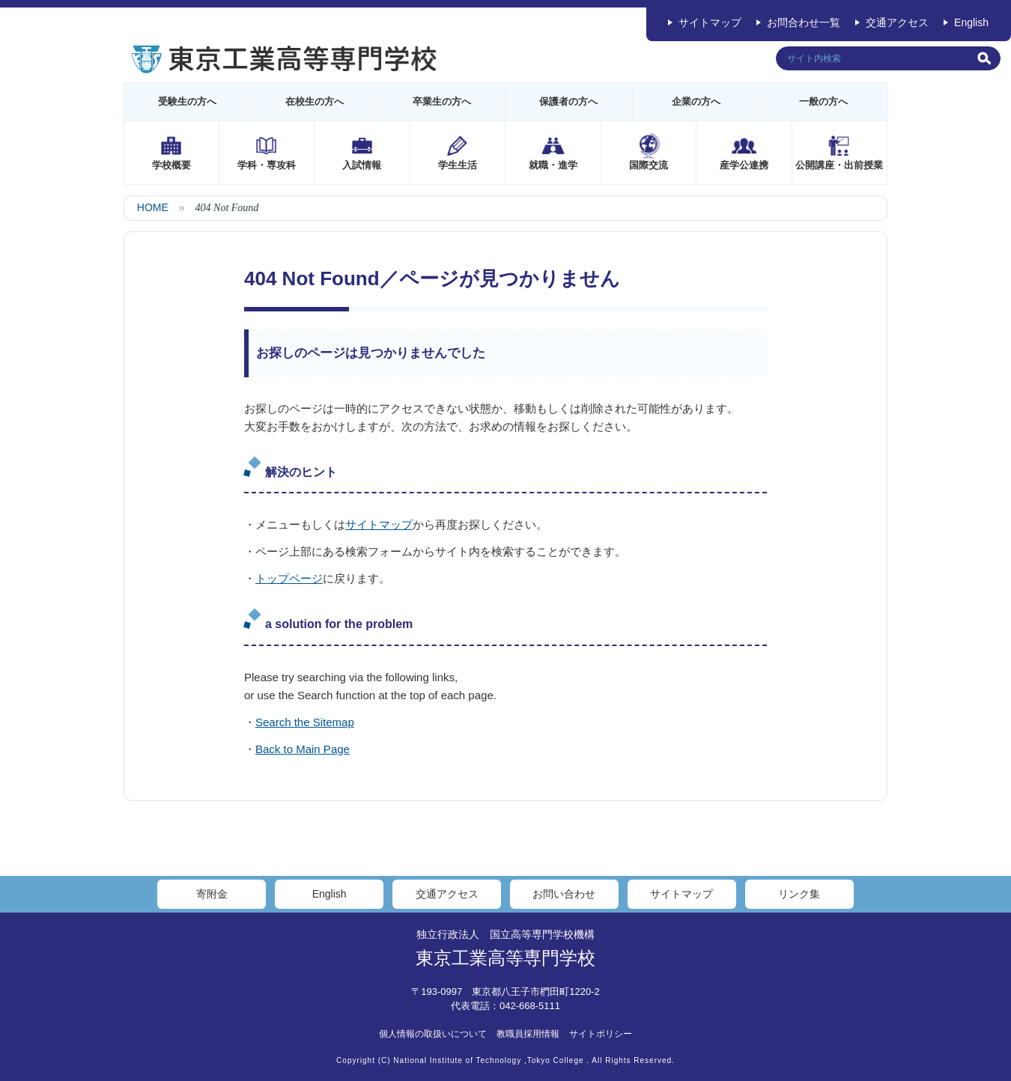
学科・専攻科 (266, 165)
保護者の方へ (568, 101)
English (971, 22)
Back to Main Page (302, 749)
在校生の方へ (314, 101)
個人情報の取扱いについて (433, 1034)
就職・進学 (553, 165)
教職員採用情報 (528, 1034)
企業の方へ (696, 101)
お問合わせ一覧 (803, 22)
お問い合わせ (563, 894)
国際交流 (648, 165)
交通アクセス (897, 22)
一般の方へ (823, 101)
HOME (152, 207)
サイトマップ (709, 22)
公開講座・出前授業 (839, 165)
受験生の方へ (187, 101)
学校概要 (171, 165)
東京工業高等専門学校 (505, 958)
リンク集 (799, 894)
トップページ (289, 578)
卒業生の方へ (442, 101)
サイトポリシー (600, 1034)
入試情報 (361, 165)
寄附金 (212, 894)
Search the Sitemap (304, 722)
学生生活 (457, 165)
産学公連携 (744, 165)
